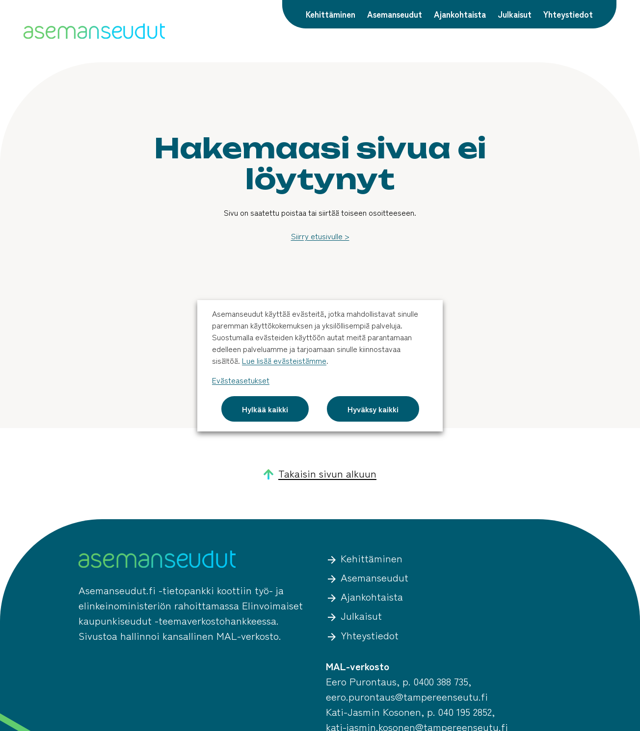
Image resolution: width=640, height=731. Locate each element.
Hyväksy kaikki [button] (373, 409)
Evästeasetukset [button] (240, 380)
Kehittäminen (330, 14)
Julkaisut (515, 14)
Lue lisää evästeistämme (284, 360)
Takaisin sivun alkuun (320, 473)
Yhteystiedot (568, 14)
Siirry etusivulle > (320, 236)
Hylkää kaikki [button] (265, 409)
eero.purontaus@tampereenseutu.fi (407, 696)
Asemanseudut (394, 14)
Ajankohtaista (460, 14)
